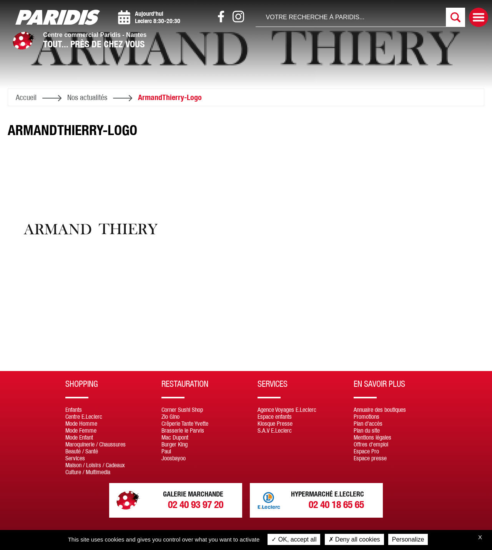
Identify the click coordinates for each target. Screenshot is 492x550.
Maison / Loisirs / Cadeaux (95, 464)
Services (75, 458)
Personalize (408, 539)
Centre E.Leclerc (83, 416)
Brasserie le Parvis (182, 430)
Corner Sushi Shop (182, 409)
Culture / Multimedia (87, 471)
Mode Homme (81, 423)
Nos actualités (87, 97)
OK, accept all (293, 539)
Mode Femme (80, 430)
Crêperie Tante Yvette (184, 423)
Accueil (26, 97)
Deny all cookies (354, 539)
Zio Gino (170, 416)
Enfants (73, 409)
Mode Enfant (79, 437)
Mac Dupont (174, 437)
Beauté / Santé (81, 451)
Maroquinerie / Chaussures (95, 444)
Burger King (174, 444)
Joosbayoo (173, 458)
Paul (166, 451)
